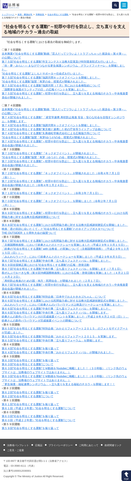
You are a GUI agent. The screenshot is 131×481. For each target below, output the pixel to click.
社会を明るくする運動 (58, 14)
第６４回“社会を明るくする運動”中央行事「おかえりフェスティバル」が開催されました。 (58, 352)
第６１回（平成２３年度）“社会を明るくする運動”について (39, 408)
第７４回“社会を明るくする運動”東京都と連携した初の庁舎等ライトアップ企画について (56, 129)
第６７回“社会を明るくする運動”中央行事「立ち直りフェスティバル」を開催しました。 (56, 260)
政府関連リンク (113, 445)
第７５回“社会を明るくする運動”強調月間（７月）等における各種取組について (51, 85)
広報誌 (38, 445)
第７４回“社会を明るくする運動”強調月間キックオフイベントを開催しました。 (51, 125)
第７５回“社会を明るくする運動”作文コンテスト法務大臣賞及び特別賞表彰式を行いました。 (59, 61)
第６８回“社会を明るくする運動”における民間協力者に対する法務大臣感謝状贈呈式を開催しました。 (65, 224)
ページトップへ (126, 475)
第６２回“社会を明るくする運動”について (27, 396)
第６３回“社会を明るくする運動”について (27, 364)
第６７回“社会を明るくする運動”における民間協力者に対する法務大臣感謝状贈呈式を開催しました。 (65, 240)
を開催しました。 (56, 308)
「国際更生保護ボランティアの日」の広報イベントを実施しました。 (44, 89)
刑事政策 (40, 14)
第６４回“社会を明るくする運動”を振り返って (30, 348)
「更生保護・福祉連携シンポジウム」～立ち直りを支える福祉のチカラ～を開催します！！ (58, 384)
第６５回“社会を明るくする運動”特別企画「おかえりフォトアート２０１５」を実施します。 (59, 336)
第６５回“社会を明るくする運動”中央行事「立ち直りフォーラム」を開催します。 (52, 340)
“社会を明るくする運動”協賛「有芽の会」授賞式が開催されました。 (44, 81)
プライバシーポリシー (61, 445)
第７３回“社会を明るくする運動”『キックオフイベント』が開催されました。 (50, 153)
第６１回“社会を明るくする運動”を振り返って (30, 404)
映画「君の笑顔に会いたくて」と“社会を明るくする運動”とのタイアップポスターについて (58, 228)
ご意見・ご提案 (15, 450)
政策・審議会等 (25, 14)
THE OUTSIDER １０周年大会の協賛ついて (29, 232)
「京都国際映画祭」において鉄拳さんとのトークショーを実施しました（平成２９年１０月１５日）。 (65, 244)
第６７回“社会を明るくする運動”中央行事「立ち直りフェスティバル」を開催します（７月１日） (62, 268)
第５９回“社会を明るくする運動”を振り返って (30, 428)
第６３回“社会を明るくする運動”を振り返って (30, 360)
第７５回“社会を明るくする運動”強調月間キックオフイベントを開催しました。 (51, 77)
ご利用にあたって (88, 445)
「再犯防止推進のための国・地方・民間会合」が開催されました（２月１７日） (51, 280)
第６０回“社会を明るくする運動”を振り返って (30, 416)
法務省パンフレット (18, 445)
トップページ (8, 14)
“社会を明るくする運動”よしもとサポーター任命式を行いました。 (43, 73)
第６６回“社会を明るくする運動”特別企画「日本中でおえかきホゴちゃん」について (54, 296)
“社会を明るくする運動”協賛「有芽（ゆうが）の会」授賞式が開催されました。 (51, 157)
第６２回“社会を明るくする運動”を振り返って (30, 392)
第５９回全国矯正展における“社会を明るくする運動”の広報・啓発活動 (45, 264)
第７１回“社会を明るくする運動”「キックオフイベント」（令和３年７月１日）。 (52, 193)
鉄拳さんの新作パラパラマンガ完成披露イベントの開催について (42, 320)
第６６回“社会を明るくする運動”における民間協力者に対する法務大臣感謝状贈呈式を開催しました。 (65, 300)
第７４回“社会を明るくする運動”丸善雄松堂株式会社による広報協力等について (51, 133)
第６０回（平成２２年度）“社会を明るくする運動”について (39, 420)
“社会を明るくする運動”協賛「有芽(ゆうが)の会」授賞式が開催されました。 (49, 137)
